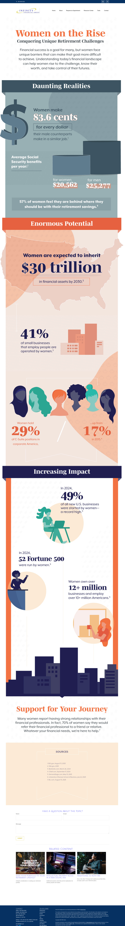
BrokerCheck (83, 909)
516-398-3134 (23, 912)
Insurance (42, 915)
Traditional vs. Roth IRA (88, 876)
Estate (41, 913)
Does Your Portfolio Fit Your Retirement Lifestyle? (30, 877)
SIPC (73, 923)
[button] (53, 10)
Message (18, 824)
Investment (42, 912)
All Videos (42, 923)
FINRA (70, 923)
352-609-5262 (20, 1)
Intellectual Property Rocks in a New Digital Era (59, 877)
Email (64, 814)
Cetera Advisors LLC (90, 922)
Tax (40, 917)
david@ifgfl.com (20, 923)
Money (41, 918)
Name (17, 814)
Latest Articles (43, 922)
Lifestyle (42, 920)
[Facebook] (107, 1)
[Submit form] (20, 838)
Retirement (42, 910)
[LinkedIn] (103, 1)
